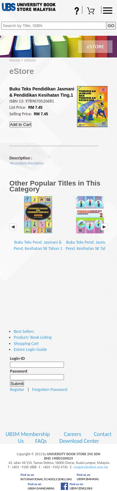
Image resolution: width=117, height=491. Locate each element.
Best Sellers (24, 331)
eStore (30, 60)
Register (17, 389)
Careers (72, 434)
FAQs (72, 11)
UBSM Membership (28, 434)
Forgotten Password (49, 389)
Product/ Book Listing (32, 337)
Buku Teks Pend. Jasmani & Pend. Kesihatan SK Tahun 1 (38, 223)
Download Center (79, 441)
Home (14, 60)
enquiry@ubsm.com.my (91, 467)
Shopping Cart (92, 11)
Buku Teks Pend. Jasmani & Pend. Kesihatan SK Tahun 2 (90, 223)
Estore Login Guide (30, 349)
